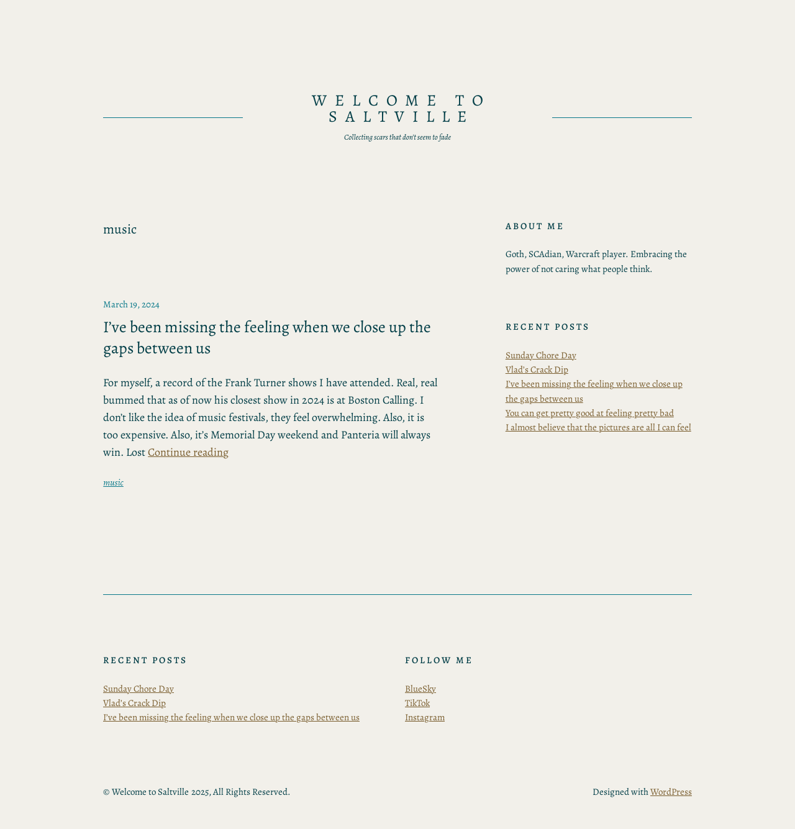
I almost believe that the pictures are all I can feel (598, 427)
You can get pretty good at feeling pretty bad (590, 413)
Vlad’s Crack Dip (537, 369)
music (113, 482)
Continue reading (188, 452)
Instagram (425, 717)
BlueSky (420, 688)
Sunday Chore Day (541, 355)
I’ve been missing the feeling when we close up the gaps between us (267, 337)
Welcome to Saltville (402, 108)
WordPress (671, 792)
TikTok (417, 703)
